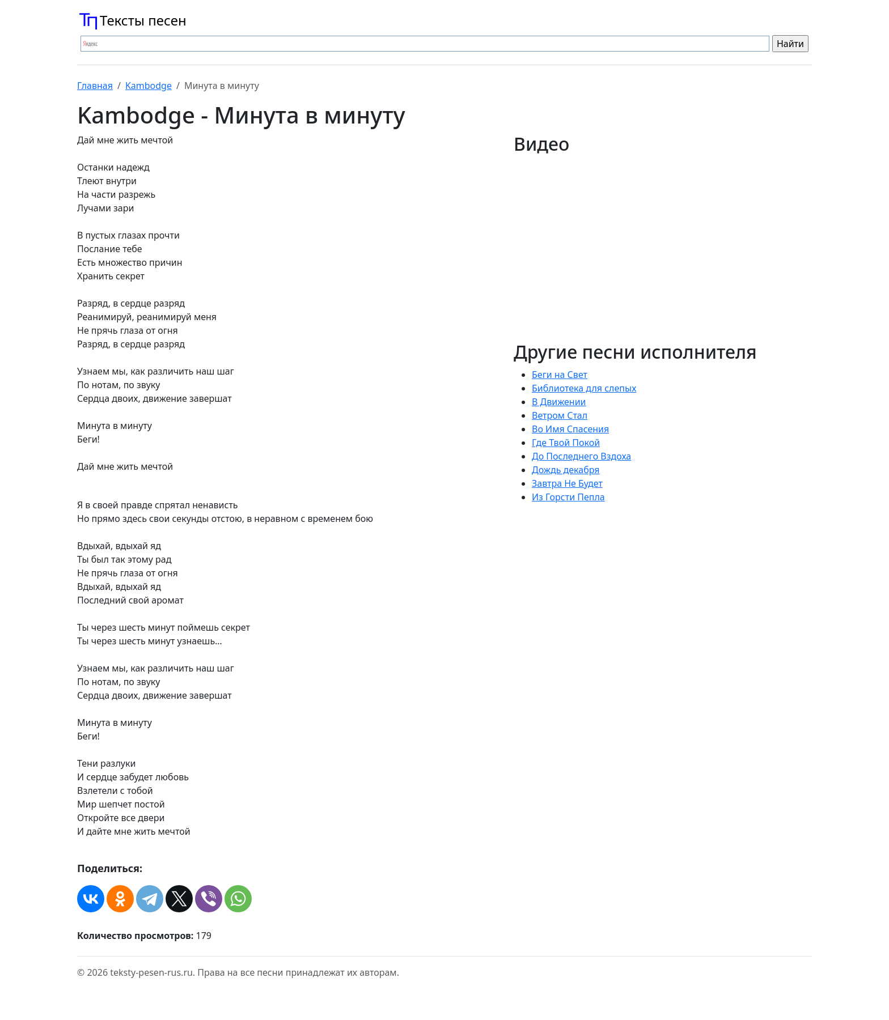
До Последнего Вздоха (581, 456)
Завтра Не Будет (567, 483)
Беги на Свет (559, 374)
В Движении (559, 402)
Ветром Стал (559, 415)
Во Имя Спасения (570, 429)
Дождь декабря (566, 470)
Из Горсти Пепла (568, 497)
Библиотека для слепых (584, 388)
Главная (95, 85)
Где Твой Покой (566, 442)
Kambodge (148, 85)
